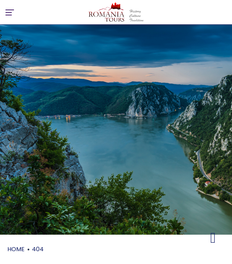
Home (16, 249)
